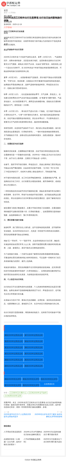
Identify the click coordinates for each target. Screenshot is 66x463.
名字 (6, 44)
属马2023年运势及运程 (14, 354)
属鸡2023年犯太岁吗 (31, 385)
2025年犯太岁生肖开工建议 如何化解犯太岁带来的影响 (48, 415)
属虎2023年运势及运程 (14, 341)
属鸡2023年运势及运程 (33, 360)
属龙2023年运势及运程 (14, 347)
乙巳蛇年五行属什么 (18, 393)
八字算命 (8, 27)
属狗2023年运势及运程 (14, 366)
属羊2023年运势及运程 (33, 354)
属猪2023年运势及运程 (33, 366)
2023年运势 (11, 328)
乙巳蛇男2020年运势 (13, 396)
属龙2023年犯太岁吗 (49, 379)
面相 (6, 33)
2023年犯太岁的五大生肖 (18, 373)
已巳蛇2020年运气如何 (38, 393)
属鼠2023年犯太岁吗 (13, 379)
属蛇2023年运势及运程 (33, 347)
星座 (6, 50)
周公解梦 (8, 16)
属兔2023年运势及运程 (33, 341)
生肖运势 (8, 22)
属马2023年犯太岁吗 (13, 385)
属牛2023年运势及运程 (33, 335)
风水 (6, 38)
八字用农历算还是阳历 (13, 432)
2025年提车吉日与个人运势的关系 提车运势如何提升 (17, 415)
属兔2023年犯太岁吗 (31, 379)
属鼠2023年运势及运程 (14, 335)
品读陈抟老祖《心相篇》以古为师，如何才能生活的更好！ (13, 441)
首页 (6, 10)
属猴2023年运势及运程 (14, 360)
